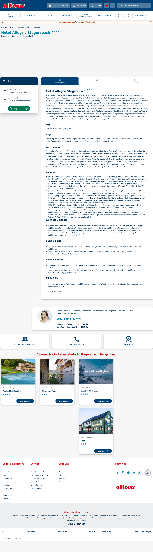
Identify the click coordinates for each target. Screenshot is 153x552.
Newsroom (63, 482)
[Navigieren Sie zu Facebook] (117, 473)
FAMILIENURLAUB (141, 15)
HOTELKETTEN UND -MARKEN (123, 15)
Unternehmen (64, 472)
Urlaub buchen (8, 472)
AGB (3, 531)
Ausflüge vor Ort (9, 488)
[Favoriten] (106, 5)
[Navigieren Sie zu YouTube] (134, 473)
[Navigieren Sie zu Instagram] (123, 473)
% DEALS (48, 15)
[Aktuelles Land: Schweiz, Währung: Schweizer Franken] (112, 5)
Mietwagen (7, 498)
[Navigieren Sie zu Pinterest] (128, 473)
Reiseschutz (7, 492)
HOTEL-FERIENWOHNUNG (86, 15)
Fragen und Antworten (39, 475)
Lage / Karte (134, 81)
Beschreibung (60, 81)
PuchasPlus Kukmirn (12, 391)
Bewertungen (97, 81)
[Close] (151, 22)
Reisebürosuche (37, 485)
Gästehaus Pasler (49, 391)
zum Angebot (25, 401)
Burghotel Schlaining (90, 390)
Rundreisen (7, 485)
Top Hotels (7, 475)
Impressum (31, 531)
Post (83, 440)
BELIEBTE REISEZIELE (11, 15)
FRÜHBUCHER (67, 15)
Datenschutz (62, 531)
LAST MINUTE (30, 15)
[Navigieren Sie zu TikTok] (139, 473)
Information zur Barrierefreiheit (100, 531)
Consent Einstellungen (142, 531)
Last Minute (7, 478)
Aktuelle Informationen (39, 472)
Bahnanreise (7, 495)
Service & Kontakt (37, 478)
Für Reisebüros (36, 488)
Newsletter (63, 478)
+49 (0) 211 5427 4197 (76, 524)
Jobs (60, 475)
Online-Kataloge (37, 482)
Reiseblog (6, 482)
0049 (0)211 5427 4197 (69, 318)
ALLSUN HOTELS (104, 15)
